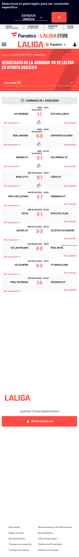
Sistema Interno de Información (55, 527)
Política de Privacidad (50, 544)
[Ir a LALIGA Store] (39, 35)
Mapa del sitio (16, 533)
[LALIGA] (30, 44)
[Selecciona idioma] (56, 44)
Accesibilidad (45, 533)
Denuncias (14, 527)
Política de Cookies (48, 550)
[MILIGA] (73, 44)
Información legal (47, 538)
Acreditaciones (17, 538)
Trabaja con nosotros (20, 544)
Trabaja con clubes (19, 550)
